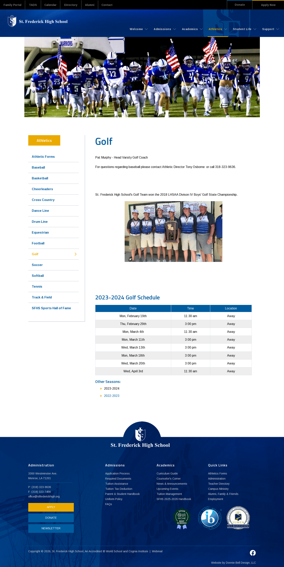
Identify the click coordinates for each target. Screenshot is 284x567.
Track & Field (42, 297)
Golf (35, 254)
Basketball (40, 178)
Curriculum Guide (167, 473)
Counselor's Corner (169, 478)
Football (38, 243)
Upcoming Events (167, 489)
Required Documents (118, 478)
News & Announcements (172, 483)
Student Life (245, 28)
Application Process (117, 473)
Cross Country (43, 200)
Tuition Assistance (116, 483)
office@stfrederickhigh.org (44, 496)
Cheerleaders (42, 189)
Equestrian (40, 232)
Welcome (139, 28)
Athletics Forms (217, 473)
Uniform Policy (114, 499)
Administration (217, 478)
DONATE (50, 517)
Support (270, 28)
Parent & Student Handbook (122, 494)
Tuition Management (169, 494)
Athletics (218, 28)
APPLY (50, 507)
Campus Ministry (218, 489)
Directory (73, 4)
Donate (239, 4)
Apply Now (268, 4)
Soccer (37, 264)
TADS (34, 4)
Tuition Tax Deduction (118, 489)
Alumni (92, 4)
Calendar (52, 4)
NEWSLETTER (50, 528)
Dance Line (40, 210)
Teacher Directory (219, 483)
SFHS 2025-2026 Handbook (174, 499)
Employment (215, 499)
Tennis (37, 286)
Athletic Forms (43, 156)
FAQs (108, 504)
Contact (110, 4)
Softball (38, 275)
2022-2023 (111, 395)
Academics (192, 28)
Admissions (165, 28)
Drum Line (40, 221)
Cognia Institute (138, 550)
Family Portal (13, 4)
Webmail (157, 550)
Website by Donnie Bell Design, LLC (233, 561)
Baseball (38, 167)
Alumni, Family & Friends (223, 494)
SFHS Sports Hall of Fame (51, 308)
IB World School (112, 550)
